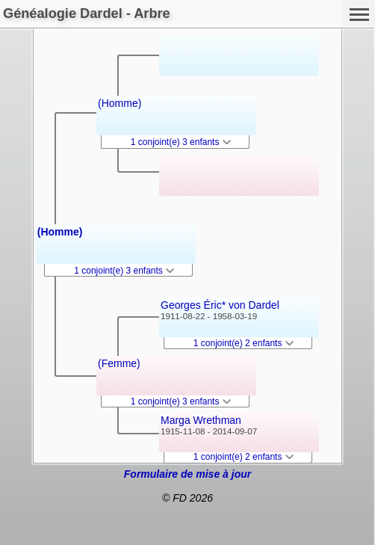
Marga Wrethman (201, 420)
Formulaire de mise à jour (187, 474)
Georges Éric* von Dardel (220, 305)
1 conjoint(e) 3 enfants (124, 270)
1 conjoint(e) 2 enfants (243, 343)
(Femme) (119, 363)
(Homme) (60, 232)
